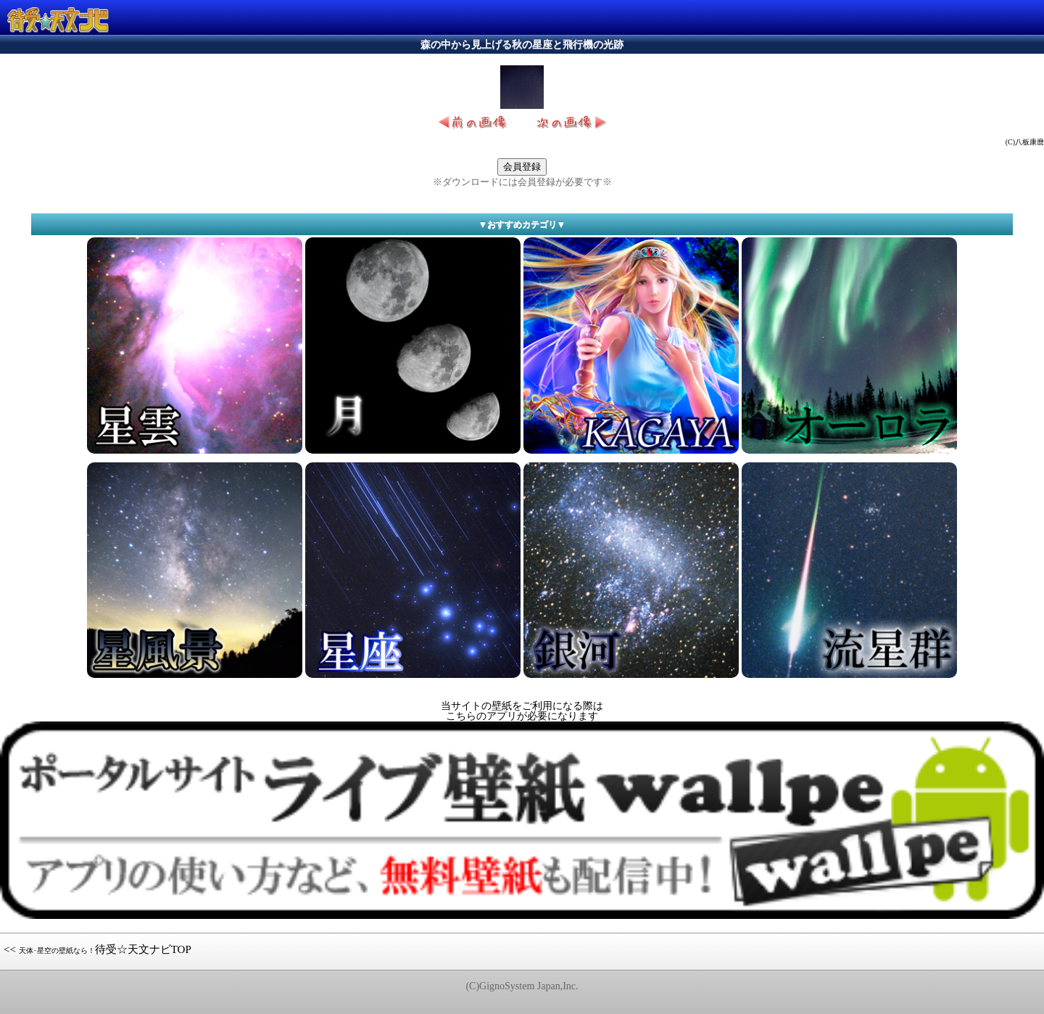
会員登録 (522, 166)
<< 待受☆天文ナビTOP (97, 949)
